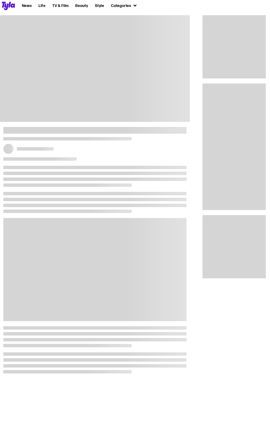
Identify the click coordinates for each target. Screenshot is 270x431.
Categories (124, 5)
